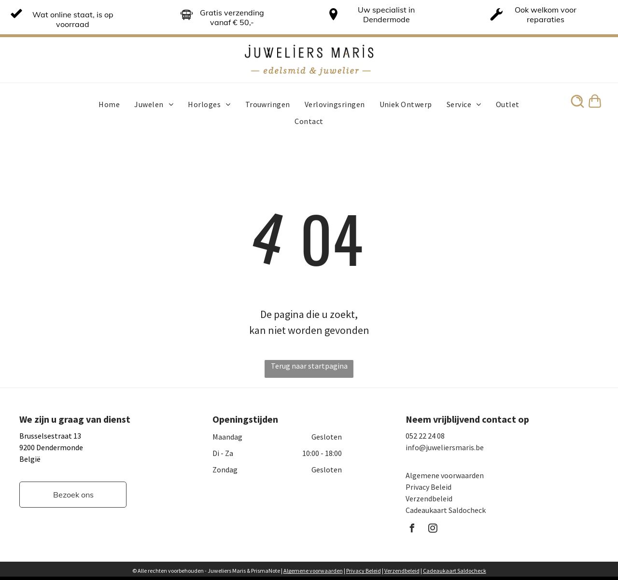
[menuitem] (109, 104)
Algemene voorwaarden (445, 475)
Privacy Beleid (428, 487)
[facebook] (412, 530)
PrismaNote (265, 570)
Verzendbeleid (429, 498)
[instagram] (433, 530)
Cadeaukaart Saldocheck (446, 510)
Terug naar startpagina (309, 366)
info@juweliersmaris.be (445, 447)
